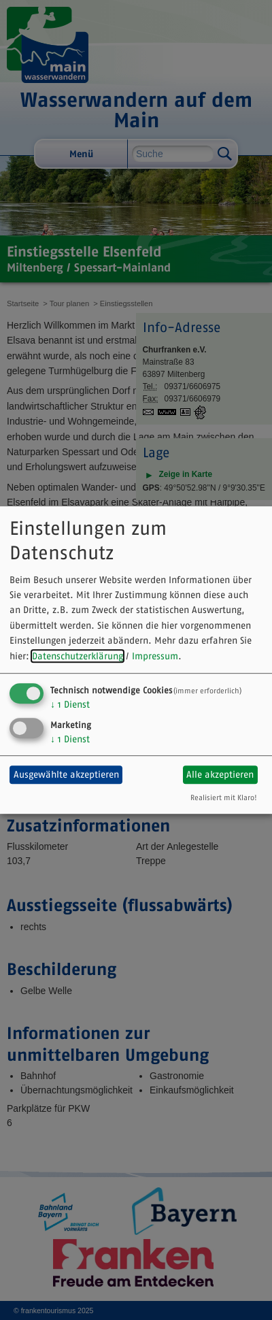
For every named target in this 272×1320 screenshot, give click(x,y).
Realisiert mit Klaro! (223, 797)
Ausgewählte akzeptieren (66, 774)
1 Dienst (70, 704)
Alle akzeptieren (220, 774)
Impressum (155, 655)
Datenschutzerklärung (77, 655)
